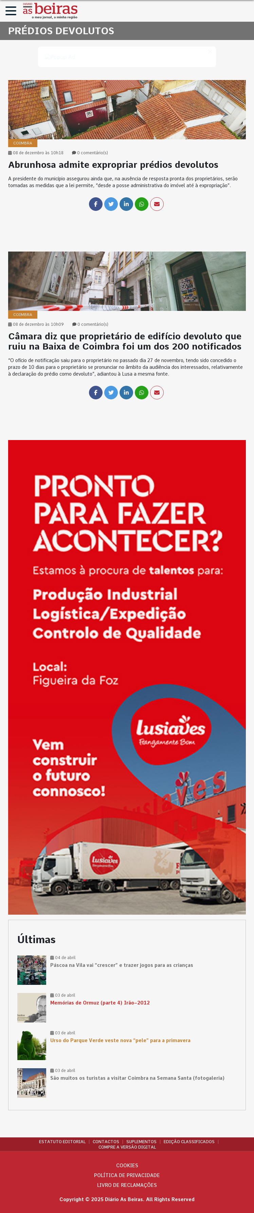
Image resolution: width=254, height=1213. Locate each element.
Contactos (106, 1142)
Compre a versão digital (127, 1147)
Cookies (127, 1165)
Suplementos (141, 1142)
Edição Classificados (189, 1142)
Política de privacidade (127, 1175)
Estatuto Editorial (62, 1142)
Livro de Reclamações (127, 1185)
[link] (127, 166)
